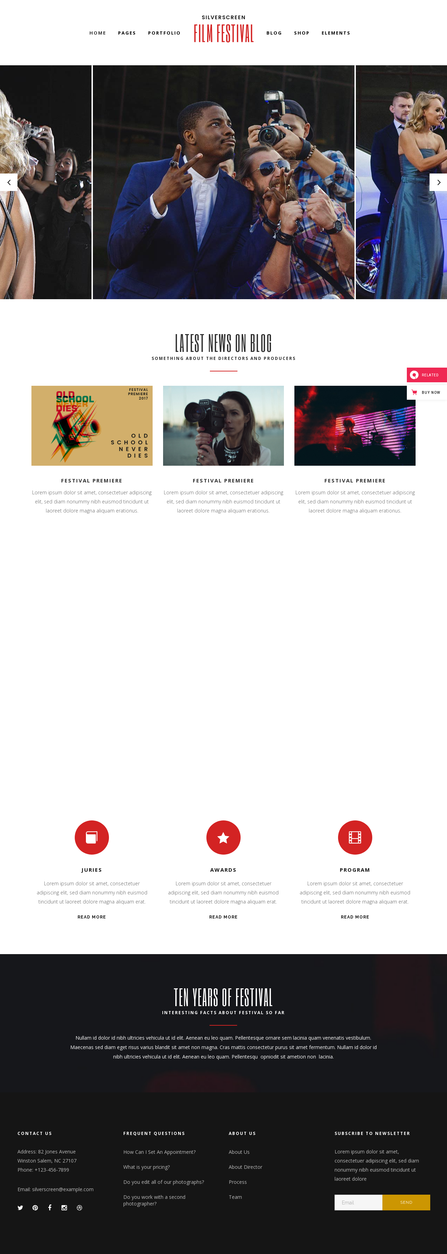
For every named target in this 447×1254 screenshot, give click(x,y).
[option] (223, 182)
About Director (245, 1167)
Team (235, 1197)
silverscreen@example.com (63, 1189)
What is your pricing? (146, 1167)
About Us (239, 1152)
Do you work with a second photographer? (154, 1200)
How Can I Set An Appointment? (159, 1152)
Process (238, 1182)
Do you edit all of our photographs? (163, 1182)
